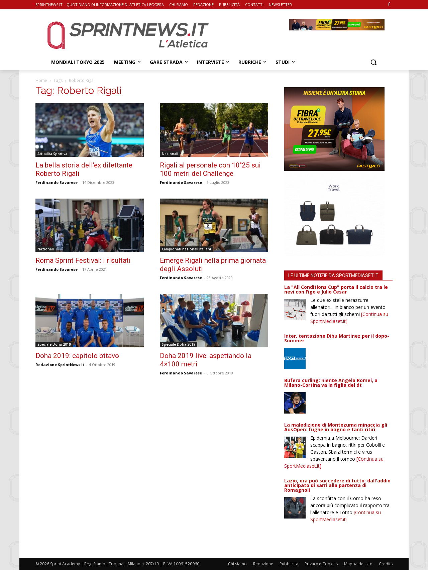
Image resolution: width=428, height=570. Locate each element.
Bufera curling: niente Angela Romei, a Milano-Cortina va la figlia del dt (331, 382)
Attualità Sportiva (52, 153)
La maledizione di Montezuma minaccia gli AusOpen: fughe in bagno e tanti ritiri (335, 427)
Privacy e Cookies (321, 564)
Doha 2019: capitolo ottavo (77, 356)
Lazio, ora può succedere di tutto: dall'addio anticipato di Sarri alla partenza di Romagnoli (337, 485)
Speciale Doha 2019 (54, 344)
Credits (386, 564)
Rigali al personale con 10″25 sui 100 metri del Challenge (210, 169)
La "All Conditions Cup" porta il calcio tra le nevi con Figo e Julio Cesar (336, 289)
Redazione (263, 564)
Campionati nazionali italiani (186, 249)
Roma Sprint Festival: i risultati (83, 260)
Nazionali (170, 153)
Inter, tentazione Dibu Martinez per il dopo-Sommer (336, 338)
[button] (373, 62)
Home (41, 80)
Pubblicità (289, 564)
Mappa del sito (358, 564)
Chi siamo (237, 564)
